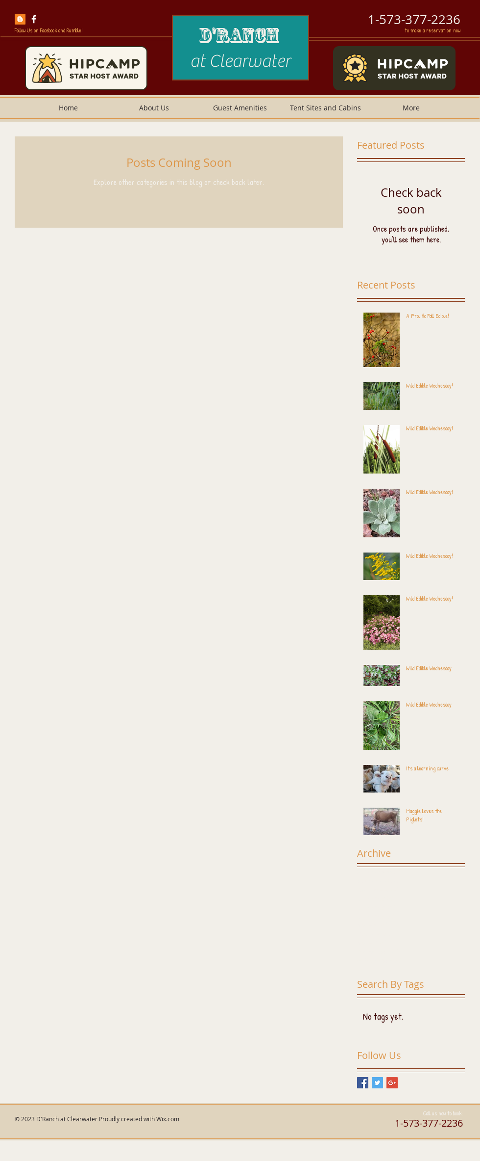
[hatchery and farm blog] (20, 19)
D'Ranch (240, 35)
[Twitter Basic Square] (377, 1082)
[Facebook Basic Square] (362, 1082)
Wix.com (167, 1119)
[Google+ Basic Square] (392, 1082)
